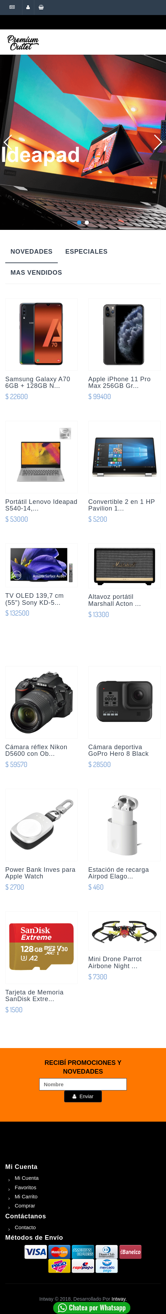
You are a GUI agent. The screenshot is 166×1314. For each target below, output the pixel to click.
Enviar (83, 1096)
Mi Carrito (26, 1196)
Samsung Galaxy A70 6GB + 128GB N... (37, 383)
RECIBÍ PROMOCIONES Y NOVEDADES (83, 1067)
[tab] (31, 252)
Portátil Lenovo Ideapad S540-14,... (41, 505)
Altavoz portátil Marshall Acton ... (114, 600)
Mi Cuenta (21, 1166)
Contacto (25, 1227)
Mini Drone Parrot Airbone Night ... (115, 963)
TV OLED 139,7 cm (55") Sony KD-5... (34, 599)
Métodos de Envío (34, 1237)
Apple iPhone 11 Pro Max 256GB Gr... (119, 383)
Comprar (25, 1206)
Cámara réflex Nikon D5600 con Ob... (36, 751)
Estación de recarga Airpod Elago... (118, 873)
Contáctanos (25, 1216)
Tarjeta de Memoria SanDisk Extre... (34, 996)
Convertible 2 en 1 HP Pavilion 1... (121, 505)
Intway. (119, 1299)
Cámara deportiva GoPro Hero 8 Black (118, 751)
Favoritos (25, 1187)
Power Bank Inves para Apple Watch (40, 873)
